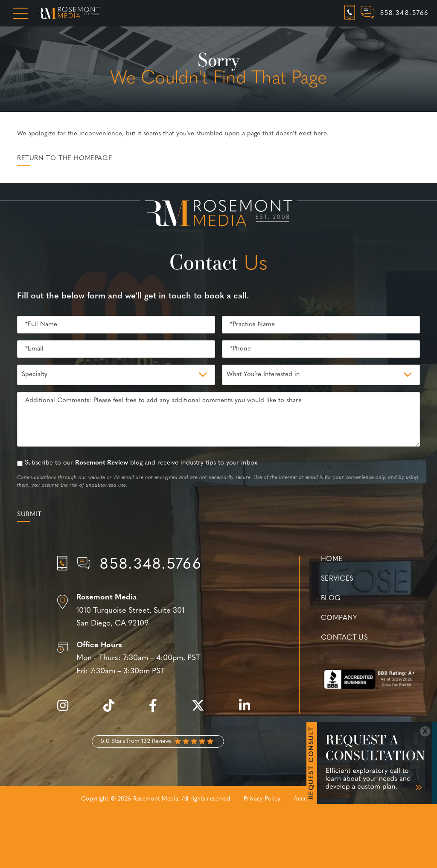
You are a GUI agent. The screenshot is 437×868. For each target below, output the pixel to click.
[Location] (158, 611)
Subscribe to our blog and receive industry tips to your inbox (141, 463)
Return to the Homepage (64, 158)
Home (332, 559)
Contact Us (344, 637)
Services (337, 579)
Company (339, 618)
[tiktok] (113, 710)
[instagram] (67, 710)
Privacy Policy (262, 799)
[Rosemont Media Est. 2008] (218, 215)
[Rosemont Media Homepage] (68, 13)
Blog (331, 598)
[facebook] (157, 710)
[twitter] (202, 710)
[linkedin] (249, 710)
